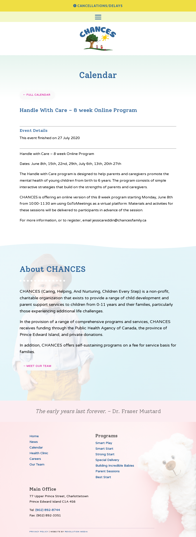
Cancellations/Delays (100, 6)
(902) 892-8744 (47, 510)
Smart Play (103, 443)
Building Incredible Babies (114, 466)
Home (34, 436)
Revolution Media (76, 532)
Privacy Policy (38, 532)
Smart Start (104, 449)
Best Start (103, 477)
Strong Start (104, 454)
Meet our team (38, 366)
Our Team (36, 464)
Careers (35, 459)
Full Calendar (38, 94)
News (33, 442)
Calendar (36, 447)
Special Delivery (107, 460)
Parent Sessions (107, 471)
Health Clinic (38, 453)
